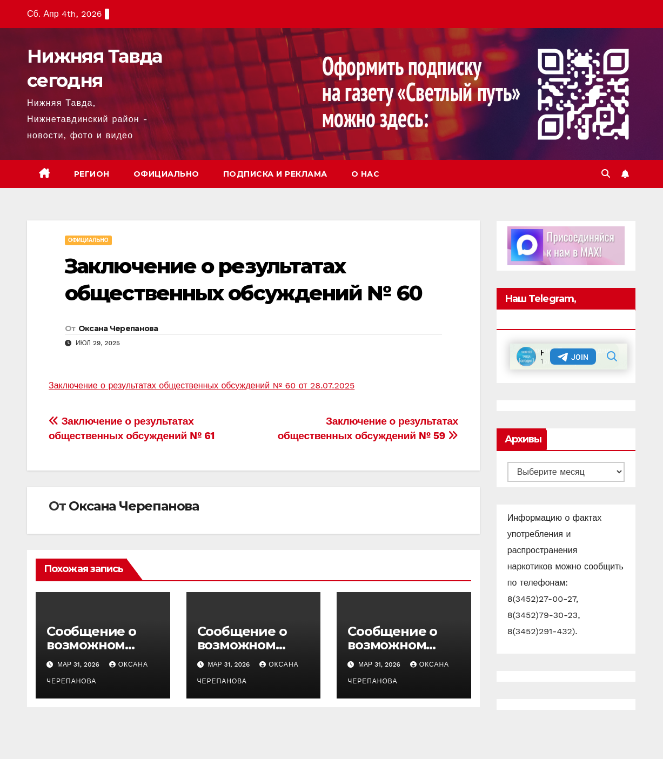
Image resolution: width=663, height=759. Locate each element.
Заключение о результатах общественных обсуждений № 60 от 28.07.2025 (201, 385)
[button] (605, 174)
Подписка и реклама (275, 174)
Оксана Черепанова (118, 328)
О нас (365, 174)
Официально (166, 174)
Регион (92, 174)
